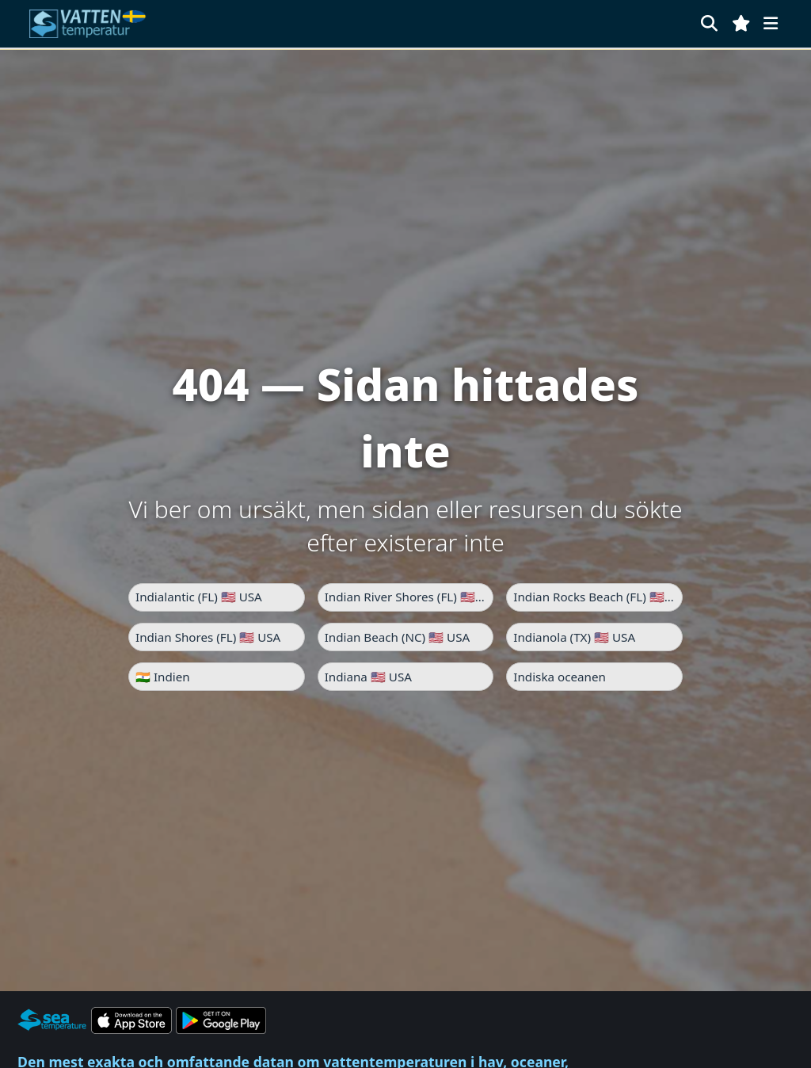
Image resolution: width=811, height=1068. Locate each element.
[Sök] (709, 23)
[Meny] (771, 23)
